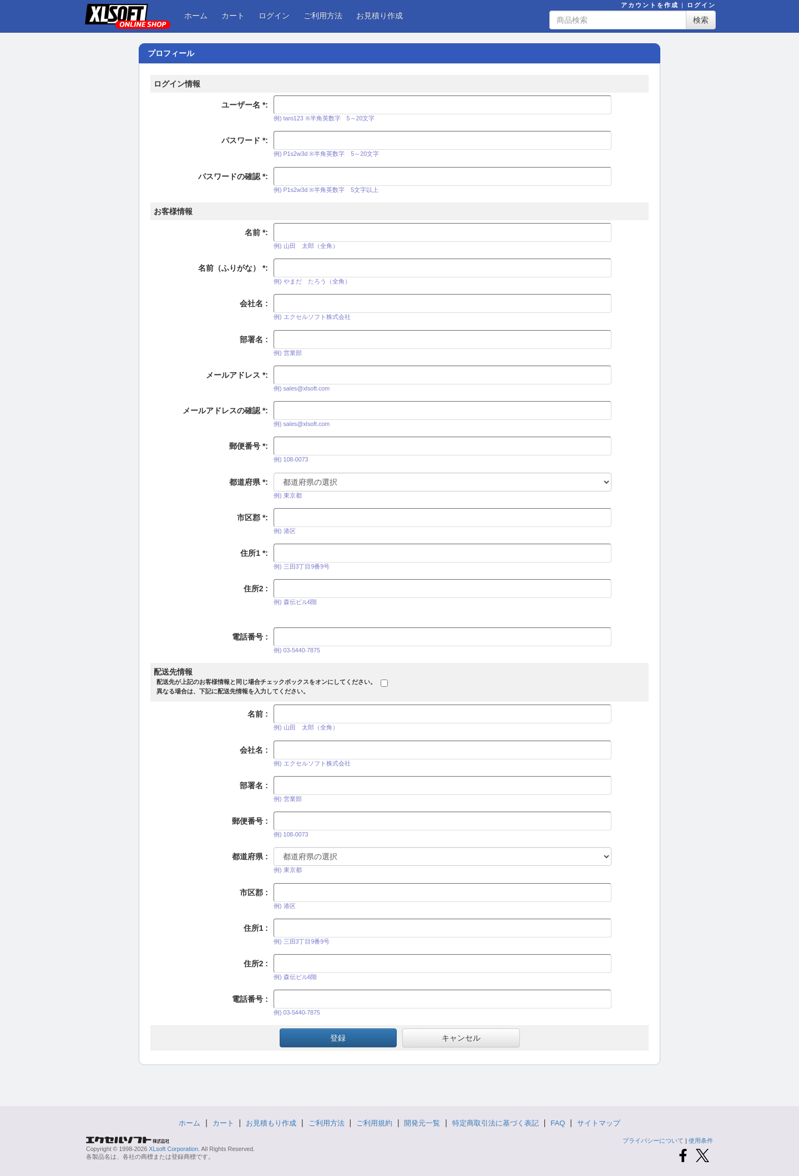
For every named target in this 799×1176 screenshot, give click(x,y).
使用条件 (701, 1140)
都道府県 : (248, 482)
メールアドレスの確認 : (225, 410)
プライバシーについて (653, 1140)
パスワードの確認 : (233, 176)
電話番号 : (250, 636)
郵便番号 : (248, 446)
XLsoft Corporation (173, 1148)
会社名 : (254, 303)
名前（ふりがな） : (233, 267)
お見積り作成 (379, 15)
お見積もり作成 (271, 1123)
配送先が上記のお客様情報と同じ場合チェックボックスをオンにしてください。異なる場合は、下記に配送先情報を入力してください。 (266, 686)
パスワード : (244, 140)
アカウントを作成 (650, 5)
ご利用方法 (323, 15)
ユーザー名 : (244, 104)
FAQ (557, 1123)
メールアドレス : (237, 375)
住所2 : (256, 588)
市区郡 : (252, 517)
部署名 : (254, 339)
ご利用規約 (374, 1123)
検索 (701, 20)
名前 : (256, 232)
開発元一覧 (422, 1123)
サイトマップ (598, 1123)
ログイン (701, 5)
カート (233, 15)
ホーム (196, 15)
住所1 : (254, 553)
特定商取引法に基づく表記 (495, 1123)
